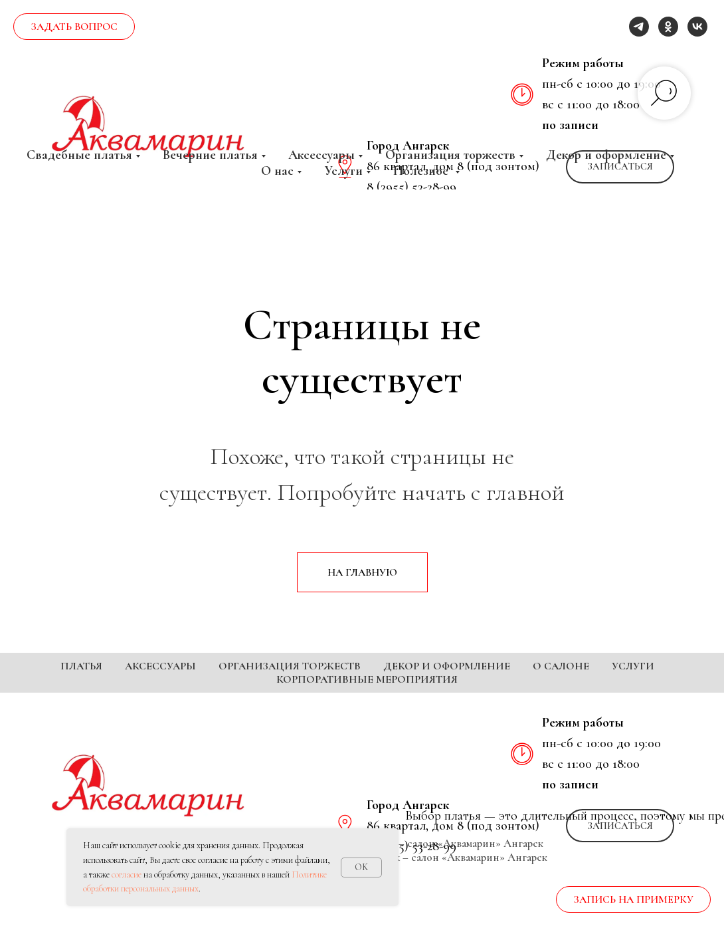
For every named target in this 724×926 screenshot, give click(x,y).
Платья (81, 666)
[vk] (697, 27)
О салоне (561, 666)
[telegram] (639, 27)
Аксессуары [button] (321, 155)
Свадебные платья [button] (79, 155)
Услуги (633, 666)
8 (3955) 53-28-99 (411, 846)
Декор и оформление (446, 666)
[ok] (668, 27)
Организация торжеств (290, 666)
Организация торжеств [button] (450, 155)
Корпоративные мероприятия (367, 679)
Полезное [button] (422, 171)
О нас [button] (277, 171)
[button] (620, 825)
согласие (126, 874)
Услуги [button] (343, 171)
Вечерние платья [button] (210, 155)
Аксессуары (160, 666)
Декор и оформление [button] (606, 155)
